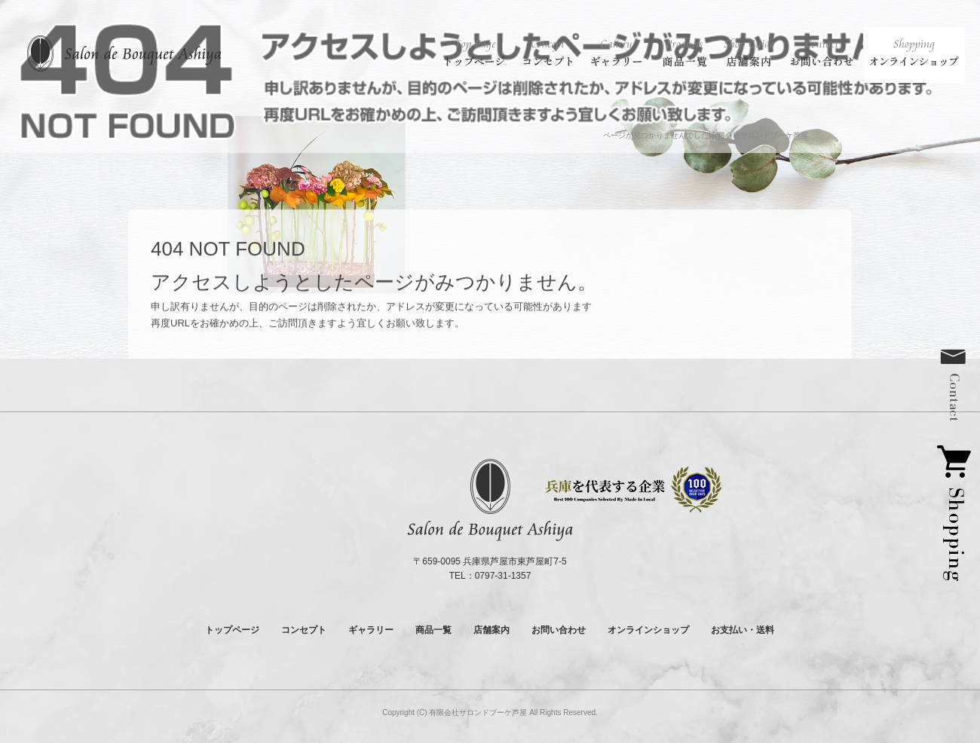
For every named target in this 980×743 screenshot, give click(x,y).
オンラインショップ (914, 53)
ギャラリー (618, 53)
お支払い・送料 (742, 630)
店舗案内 (750, 53)
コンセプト (548, 53)
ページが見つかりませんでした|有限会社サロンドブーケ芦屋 (706, 135)
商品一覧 (686, 53)
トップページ (475, 53)
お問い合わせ (821, 53)
